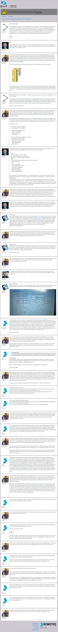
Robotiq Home (36, 623)
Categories (4, 16)
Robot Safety (7, 18)
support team (39, 12)
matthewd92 (14, 352)
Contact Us (36, 626)
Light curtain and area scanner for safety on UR (21, 18)
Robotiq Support (35, 629)
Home (3, 18)
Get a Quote (36, 628)
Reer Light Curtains (37, 217)
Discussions (10, 16)
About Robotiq (36, 625)
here (42, 89)
